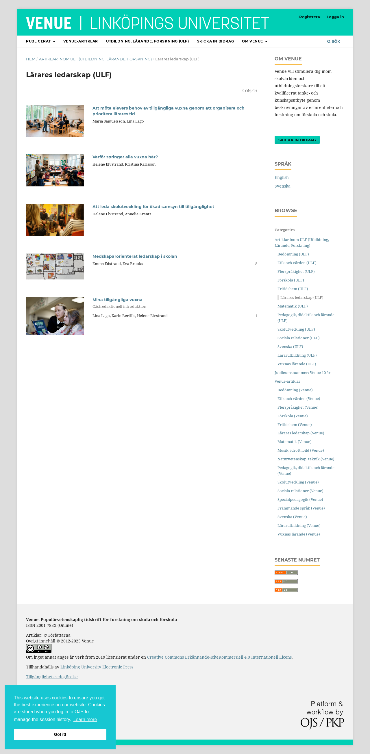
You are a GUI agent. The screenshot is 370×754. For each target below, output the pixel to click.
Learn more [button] (85, 719)
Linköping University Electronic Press (96, 667)
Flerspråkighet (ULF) (296, 271)
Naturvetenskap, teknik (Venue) (306, 459)
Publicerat (39, 41)
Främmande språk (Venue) (301, 508)
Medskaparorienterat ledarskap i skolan (134, 256)
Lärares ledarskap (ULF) (301, 297)
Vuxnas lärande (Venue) (299, 534)
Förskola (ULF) (291, 280)
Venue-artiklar (80, 41)
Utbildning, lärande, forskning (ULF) (147, 41)
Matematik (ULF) (293, 306)
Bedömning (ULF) (293, 254)
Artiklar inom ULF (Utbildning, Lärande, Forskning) (95, 59)
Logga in (335, 16)
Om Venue (253, 41)
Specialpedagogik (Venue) (300, 499)
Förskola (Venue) (293, 415)
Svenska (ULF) (290, 346)
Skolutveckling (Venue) (298, 482)
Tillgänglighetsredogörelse (52, 676)
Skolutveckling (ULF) (296, 329)
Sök (333, 41)
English (282, 177)
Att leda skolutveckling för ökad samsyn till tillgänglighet (153, 206)
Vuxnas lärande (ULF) (297, 363)
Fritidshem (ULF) (293, 288)
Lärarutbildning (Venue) (299, 525)
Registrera (309, 16)
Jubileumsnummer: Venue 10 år (302, 372)
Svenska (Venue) (292, 516)
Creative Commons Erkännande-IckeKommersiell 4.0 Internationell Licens (219, 657)
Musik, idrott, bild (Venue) (301, 450)
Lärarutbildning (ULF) (297, 355)
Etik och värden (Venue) (299, 398)
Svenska (283, 186)
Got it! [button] (60, 734)
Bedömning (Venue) (295, 389)
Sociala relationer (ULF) (299, 337)
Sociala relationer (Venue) (300, 490)
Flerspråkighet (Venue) (298, 407)
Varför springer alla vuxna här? (125, 157)
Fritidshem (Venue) (295, 424)
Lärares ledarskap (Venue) (301, 433)
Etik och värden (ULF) (297, 262)
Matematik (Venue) (295, 441)
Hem (30, 59)
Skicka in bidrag (215, 41)
